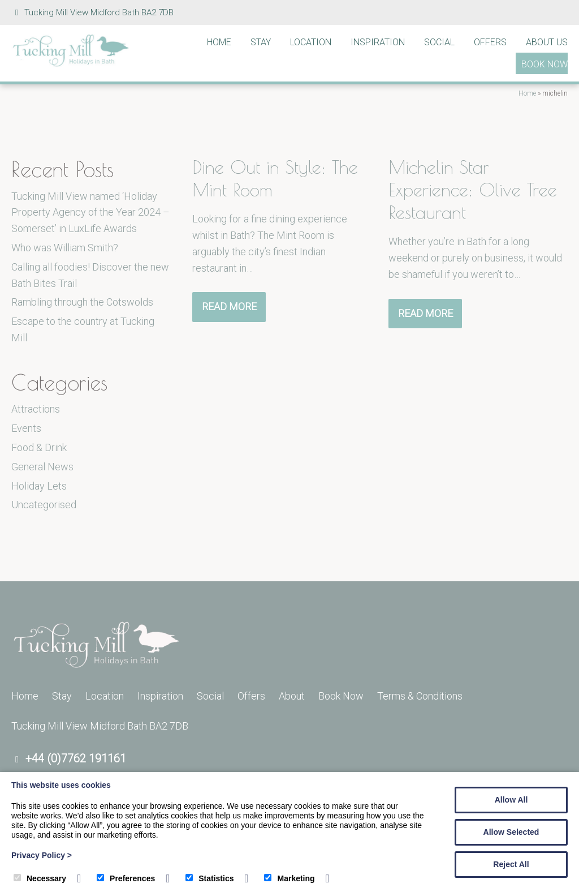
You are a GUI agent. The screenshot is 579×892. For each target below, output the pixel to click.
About (292, 696)
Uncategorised (43, 505)
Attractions (35, 409)
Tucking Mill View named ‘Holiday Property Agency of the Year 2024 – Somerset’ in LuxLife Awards (90, 212)
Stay (260, 42)
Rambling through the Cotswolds (82, 302)
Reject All (511, 864)
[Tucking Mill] (70, 64)
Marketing (289, 878)
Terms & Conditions (420, 696)
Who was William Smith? (64, 248)
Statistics (209, 878)
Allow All (511, 799)
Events (26, 428)
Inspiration (378, 42)
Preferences (126, 878)
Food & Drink (39, 447)
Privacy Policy (41, 855)
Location (310, 42)
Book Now (544, 64)
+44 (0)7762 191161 (75, 758)
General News (42, 467)
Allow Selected (511, 832)
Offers (490, 42)
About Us (547, 42)
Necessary (40, 878)
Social (439, 42)
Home (219, 42)
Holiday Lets (39, 486)
